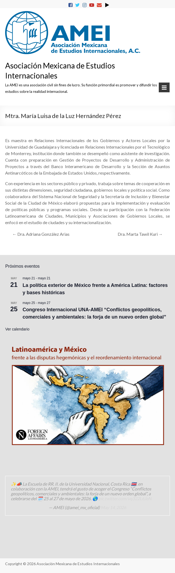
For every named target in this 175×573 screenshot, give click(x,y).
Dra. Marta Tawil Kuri (140, 234)
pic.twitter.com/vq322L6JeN (124, 498)
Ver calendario (17, 329)
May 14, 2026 (113, 507)
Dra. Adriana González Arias (41, 234)
